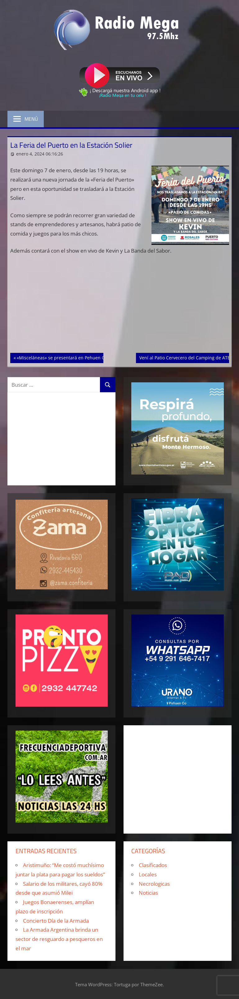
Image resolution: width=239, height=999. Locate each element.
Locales (148, 874)
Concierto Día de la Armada (56, 920)
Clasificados (153, 865)
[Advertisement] (119, 306)
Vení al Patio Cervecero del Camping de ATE (184, 357)
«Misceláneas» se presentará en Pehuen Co (61, 357)
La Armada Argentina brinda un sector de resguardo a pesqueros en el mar (59, 939)
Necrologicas (154, 883)
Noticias (148, 892)
